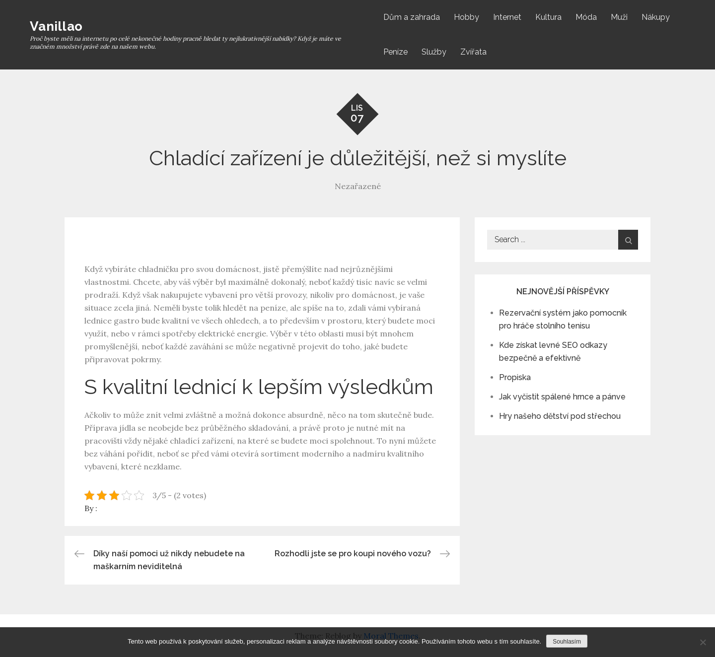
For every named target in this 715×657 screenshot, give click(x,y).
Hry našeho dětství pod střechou (560, 416)
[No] (703, 642)
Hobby (466, 17)
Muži (619, 17)
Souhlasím (567, 641)
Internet (507, 17)
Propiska (515, 377)
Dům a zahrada (411, 17)
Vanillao (56, 26)
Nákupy (656, 17)
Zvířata (473, 52)
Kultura (548, 17)
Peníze (395, 52)
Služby (434, 52)
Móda (586, 17)
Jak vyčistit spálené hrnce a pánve (562, 396)
